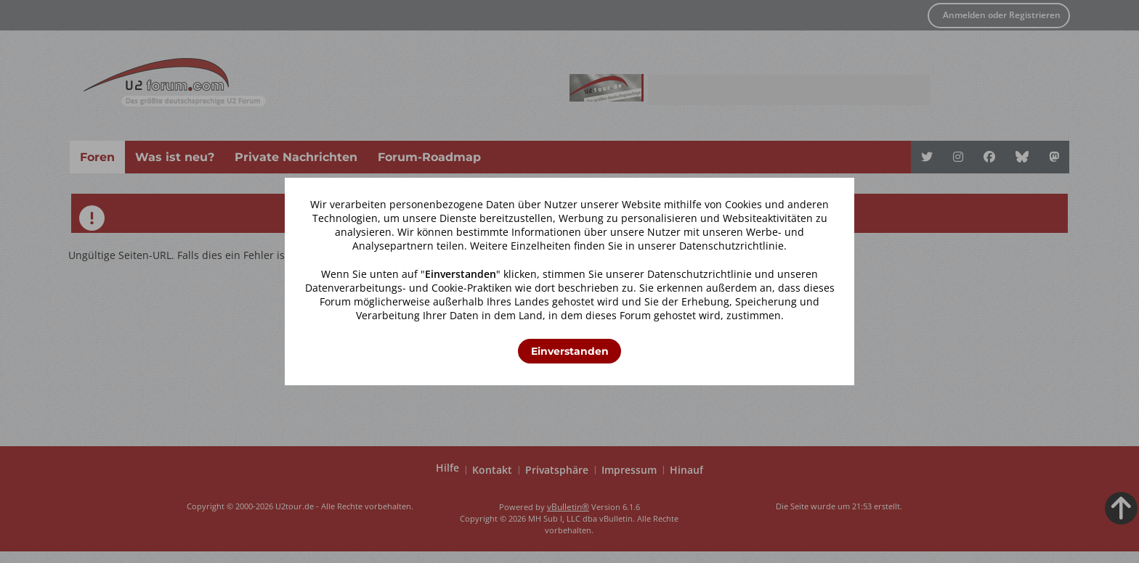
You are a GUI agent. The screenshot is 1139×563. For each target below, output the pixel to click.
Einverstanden (570, 351)
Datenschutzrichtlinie (731, 245)
